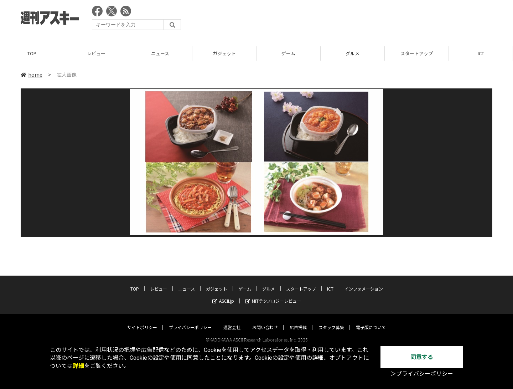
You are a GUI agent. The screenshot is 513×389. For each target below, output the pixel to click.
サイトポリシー (142, 320)
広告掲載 (298, 320)
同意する (421, 357)
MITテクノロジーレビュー (273, 294)
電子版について (371, 320)
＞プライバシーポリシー (421, 373)
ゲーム (288, 53)
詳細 (78, 366)
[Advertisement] (362, 20)
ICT (481, 53)
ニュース (160, 53)
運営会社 (231, 320)
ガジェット (224, 53)
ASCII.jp (223, 294)
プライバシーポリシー (190, 320)
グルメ (352, 53)
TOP (31, 53)
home (31, 74)
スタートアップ (416, 53)
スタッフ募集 (331, 320)
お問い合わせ (265, 320)
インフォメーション (363, 282)
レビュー (96, 53)
